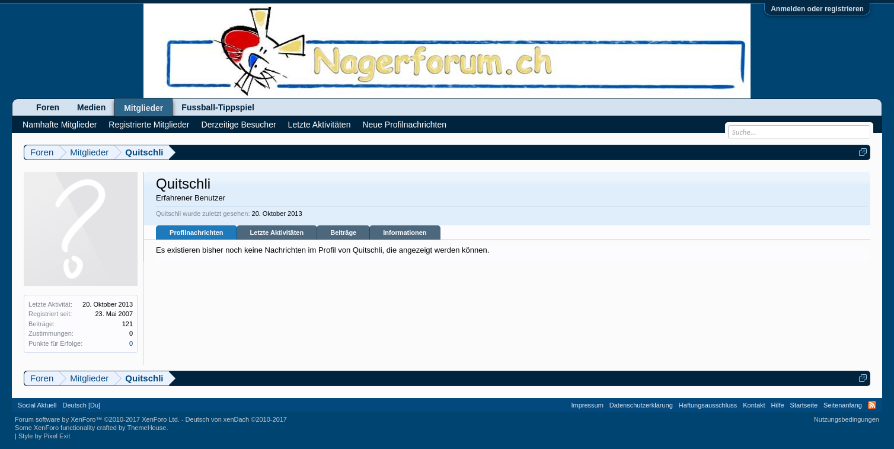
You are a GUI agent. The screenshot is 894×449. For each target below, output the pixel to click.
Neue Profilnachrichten (404, 124)
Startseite (804, 405)
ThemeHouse (146, 427)
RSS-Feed (872, 405)
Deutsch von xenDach (236, 419)
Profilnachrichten (196, 232)
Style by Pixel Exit (44, 436)
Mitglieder (143, 108)
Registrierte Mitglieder (148, 124)
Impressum (587, 405)
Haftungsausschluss (708, 405)
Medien (91, 107)
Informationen (404, 232)
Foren (47, 107)
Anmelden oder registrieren (817, 9)
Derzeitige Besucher (239, 124)
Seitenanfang (842, 405)
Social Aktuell (37, 405)
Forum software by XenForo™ (97, 419)
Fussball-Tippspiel (217, 107)
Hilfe (777, 405)
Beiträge (343, 232)
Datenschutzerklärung (641, 405)
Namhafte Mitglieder (60, 124)
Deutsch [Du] (82, 405)
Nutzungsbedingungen (846, 419)
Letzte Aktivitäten (277, 232)
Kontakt (754, 405)
